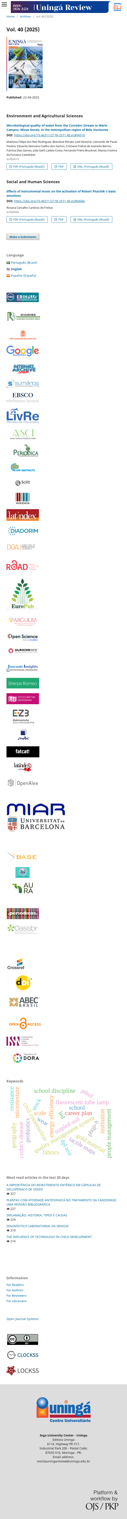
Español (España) (23, 275)
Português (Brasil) (24, 263)
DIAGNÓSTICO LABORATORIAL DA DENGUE (37, 1226)
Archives (25, 16)
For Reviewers (16, 1295)
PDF (61, 166)
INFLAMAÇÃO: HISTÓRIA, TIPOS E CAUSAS (36, 1215)
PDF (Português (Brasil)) (29, 166)
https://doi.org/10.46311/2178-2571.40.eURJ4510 (49, 135)
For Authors (14, 1290)
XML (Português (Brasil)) (93, 166)
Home (10, 16)
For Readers (15, 1285)
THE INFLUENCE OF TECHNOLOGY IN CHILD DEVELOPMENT (49, 1237)
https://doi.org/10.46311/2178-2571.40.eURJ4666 (49, 201)
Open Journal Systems (22, 1319)
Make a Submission (23, 237)
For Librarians (16, 1301)
